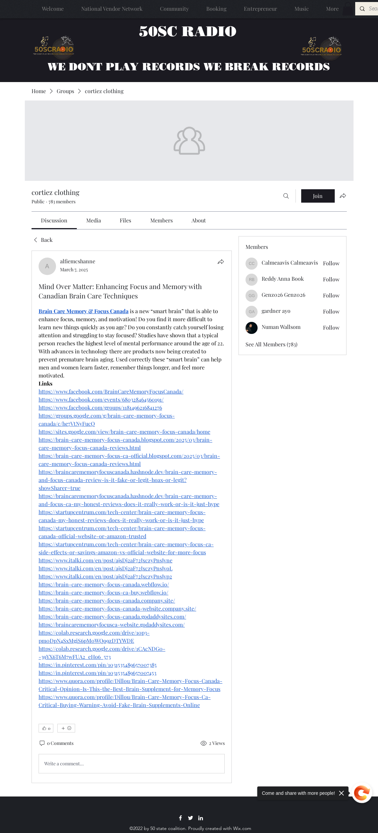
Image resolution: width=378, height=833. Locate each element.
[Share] (221, 262)
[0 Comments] (56, 743)
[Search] (286, 196)
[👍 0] (46, 728)
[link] (54, 220)
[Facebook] (180, 818)
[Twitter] (190, 818)
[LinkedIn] (200, 818)
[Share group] (343, 196)
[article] (132, 517)
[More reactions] (66, 728)
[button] (348, 9)
